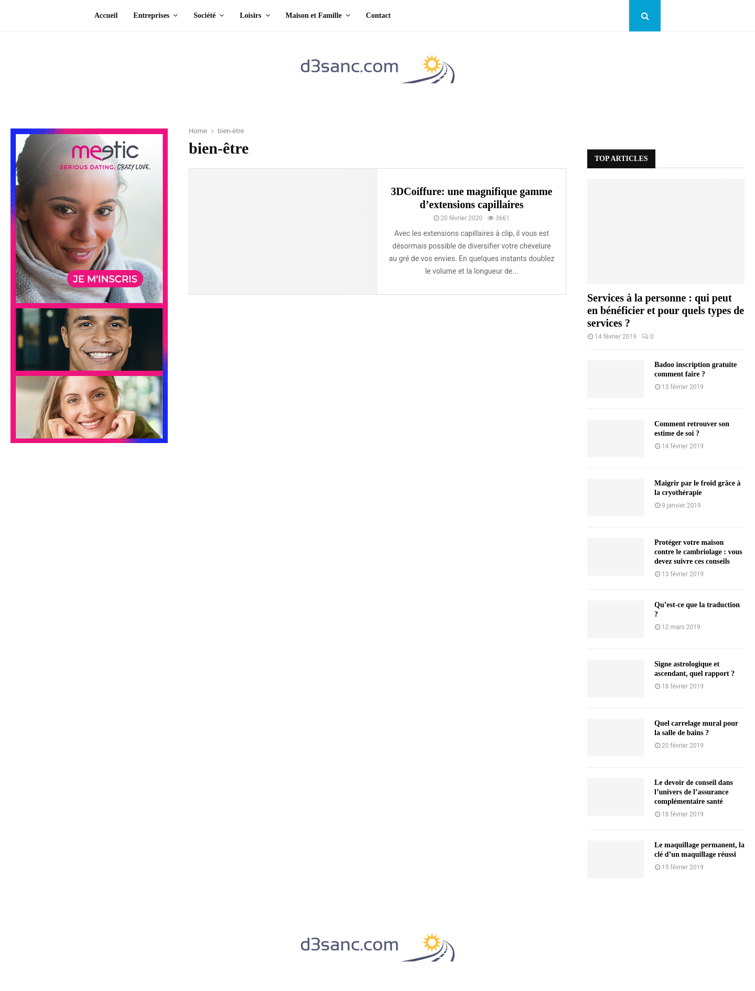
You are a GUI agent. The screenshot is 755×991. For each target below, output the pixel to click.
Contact (378, 15)
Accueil (105, 15)
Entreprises (151, 15)
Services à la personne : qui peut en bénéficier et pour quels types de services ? (665, 310)
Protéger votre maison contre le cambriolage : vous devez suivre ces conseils (698, 551)
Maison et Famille (314, 15)
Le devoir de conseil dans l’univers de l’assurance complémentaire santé (693, 792)
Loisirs (250, 15)
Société (204, 15)
